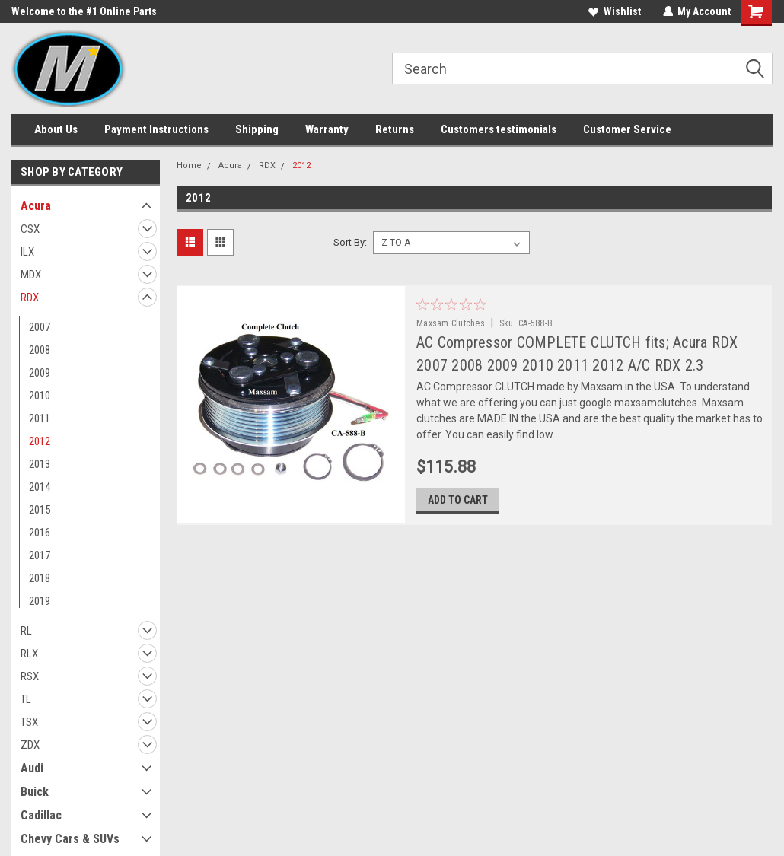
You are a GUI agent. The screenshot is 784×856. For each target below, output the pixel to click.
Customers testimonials (498, 129)
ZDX (30, 745)
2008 (39, 350)
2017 (39, 555)
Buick (35, 791)
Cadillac (41, 815)
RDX (30, 297)
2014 (39, 487)
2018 (39, 578)
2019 (39, 601)
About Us (56, 129)
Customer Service (627, 129)
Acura (36, 206)
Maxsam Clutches (456, 323)
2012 (39, 441)
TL (26, 699)
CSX (30, 229)
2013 (39, 464)
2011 (39, 418)
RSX (30, 676)
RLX (29, 653)
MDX (31, 275)
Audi (32, 768)
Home (189, 165)
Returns (394, 129)
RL (26, 631)
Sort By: (350, 242)
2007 (39, 327)
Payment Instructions (156, 129)
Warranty (327, 129)
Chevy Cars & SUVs (70, 839)
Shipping (257, 129)
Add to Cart (463, 501)
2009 (39, 373)
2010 (39, 396)
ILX (27, 252)
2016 (39, 532)
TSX (29, 722)
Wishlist (614, 11)
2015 (39, 510)
